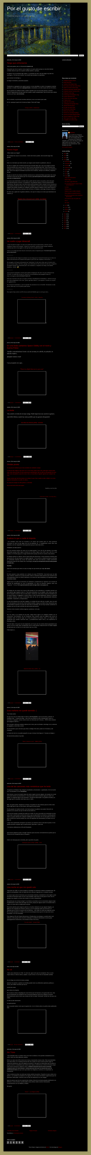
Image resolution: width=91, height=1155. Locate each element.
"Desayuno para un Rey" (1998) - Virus (32, 842)
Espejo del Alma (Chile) (68, 102)
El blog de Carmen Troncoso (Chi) (71, 91)
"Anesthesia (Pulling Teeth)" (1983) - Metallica (32, 297)
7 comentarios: (18, 402)
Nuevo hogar (12, 150)
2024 (65, 157)
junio (66, 173)
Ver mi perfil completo (67, 147)
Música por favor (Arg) (68, 110)
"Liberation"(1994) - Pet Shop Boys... (48, 496)
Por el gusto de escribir (34, 8)
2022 (65, 214)
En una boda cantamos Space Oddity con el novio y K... (73, 184)
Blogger (60, 1147)
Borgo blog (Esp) (67, 82)
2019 (65, 220)
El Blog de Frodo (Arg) (68, 93)
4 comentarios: (18, 879)
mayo (66, 175)
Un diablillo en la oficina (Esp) (70, 119)
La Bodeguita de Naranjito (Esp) (70, 103)
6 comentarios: (18, 702)
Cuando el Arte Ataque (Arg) (70, 84)
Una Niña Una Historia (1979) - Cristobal (32, 422)
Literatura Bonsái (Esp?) (69, 105)
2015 (65, 228)
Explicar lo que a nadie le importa (21, 538)
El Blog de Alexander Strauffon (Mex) (72, 89)
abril (66, 205)
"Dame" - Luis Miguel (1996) (32, 1091)
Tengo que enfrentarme (17, 63)
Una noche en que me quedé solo (21, 887)
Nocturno (72, 132)
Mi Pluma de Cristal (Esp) (69, 109)
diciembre (67, 161)
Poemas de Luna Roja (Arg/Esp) (71, 112)
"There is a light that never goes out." (32, 369)
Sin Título (11, 1052)
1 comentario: (17, 961)
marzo (66, 207)
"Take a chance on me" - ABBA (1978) (32, 741)
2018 (65, 222)
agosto (66, 169)
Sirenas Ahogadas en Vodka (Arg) (71, 116)
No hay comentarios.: (19, 141)
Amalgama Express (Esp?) (69, 80)
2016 (65, 226)
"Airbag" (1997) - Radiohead (32, 107)
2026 (65, 153)
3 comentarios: (18, 233)
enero (66, 211)
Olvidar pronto (13, 464)
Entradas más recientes (12, 1130)
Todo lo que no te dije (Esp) (69, 118)
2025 (65, 155)
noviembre (67, 163)
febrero (67, 209)
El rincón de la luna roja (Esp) (70, 98)
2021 (65, 216)
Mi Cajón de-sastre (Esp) (69, 107)
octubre (67, 165)
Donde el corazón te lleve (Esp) (70, 87)
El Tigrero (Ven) (67, 100)
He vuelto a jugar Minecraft (18, 241)
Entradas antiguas (52, 1130)
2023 (65, 159)
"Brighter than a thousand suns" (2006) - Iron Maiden (31, 199)
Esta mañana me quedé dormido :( (22, 710)
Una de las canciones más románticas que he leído (29, 786)
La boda (10, 410)
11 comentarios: (18, 456)
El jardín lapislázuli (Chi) (69, 96)
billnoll (47, 1147)
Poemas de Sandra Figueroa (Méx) (71, 114)
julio (66, 171)
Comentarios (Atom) (18, 1133)
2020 (65, 218)
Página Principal (33, 1130)
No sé (9, 970)
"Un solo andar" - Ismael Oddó (32, 922)
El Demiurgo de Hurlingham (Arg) (71, 94)
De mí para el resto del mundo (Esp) (71, 85)
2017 (65, 224)
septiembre (68, 167)
